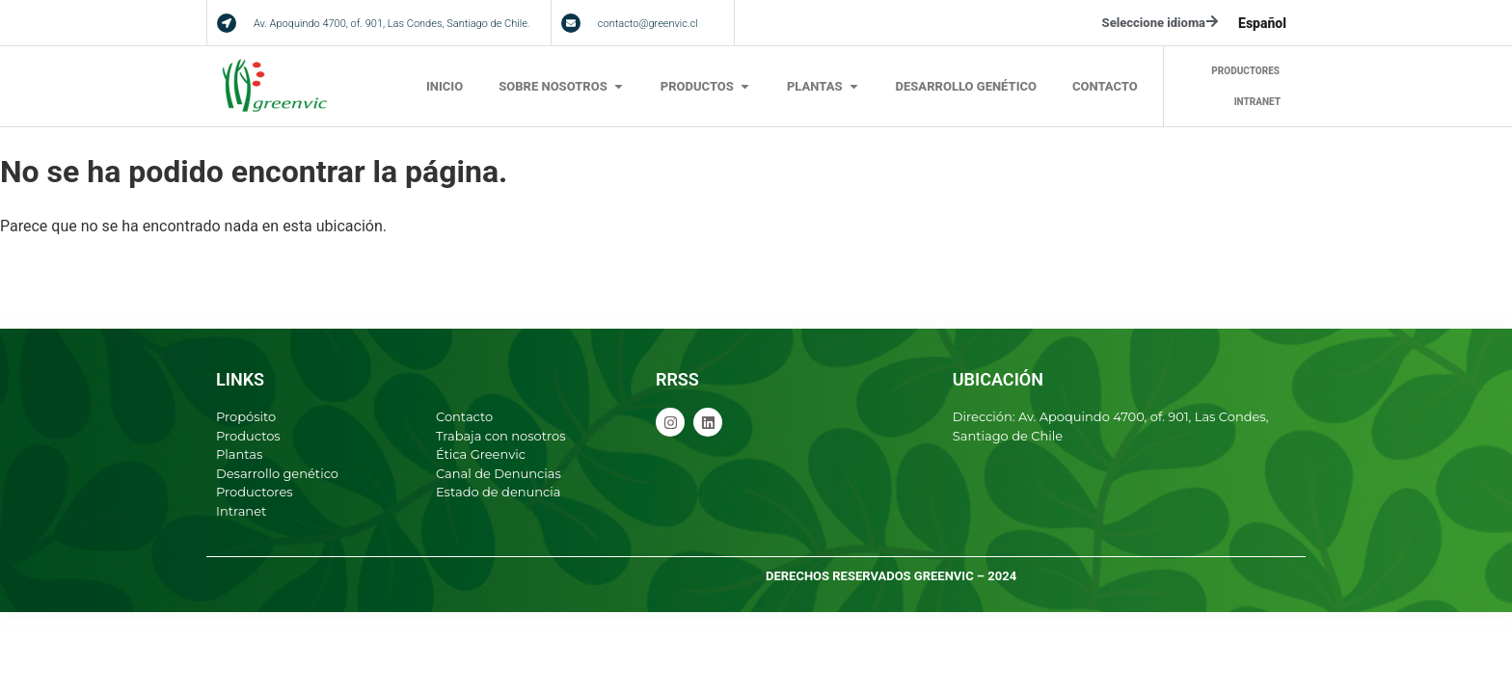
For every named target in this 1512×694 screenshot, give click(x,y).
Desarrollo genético (277, 473)
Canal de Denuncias (498, 473)
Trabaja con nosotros (501, 435)
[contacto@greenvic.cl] (570, 23)
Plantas (239, 454)
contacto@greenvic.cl (648, 23)
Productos (248, 435)
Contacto (464, 416)
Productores (254, 491)
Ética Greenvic (481, 454)
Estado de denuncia (498, 491)
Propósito (246, 416)
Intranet (241, 511)
